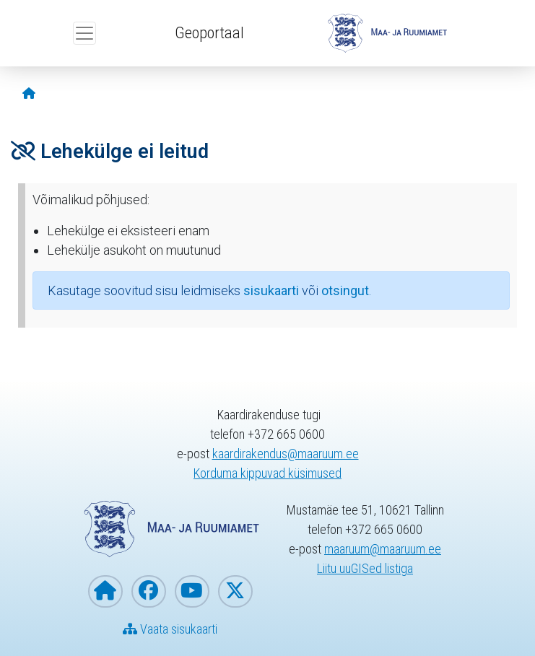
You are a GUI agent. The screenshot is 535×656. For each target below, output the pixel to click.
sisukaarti (271, 290)
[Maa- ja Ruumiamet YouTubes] (192, 591)
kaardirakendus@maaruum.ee (285, 453)
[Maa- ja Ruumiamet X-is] (235, 591)
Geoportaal (209, 32)
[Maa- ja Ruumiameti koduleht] (105, 591)
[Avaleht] (28, 94)
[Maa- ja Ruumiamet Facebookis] (148, 591)
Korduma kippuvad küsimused (267, 473)
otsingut (345, 290)
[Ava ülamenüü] (84, 33)
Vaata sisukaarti (170, 629)
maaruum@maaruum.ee (382, 548)
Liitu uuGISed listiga (365, 568)
